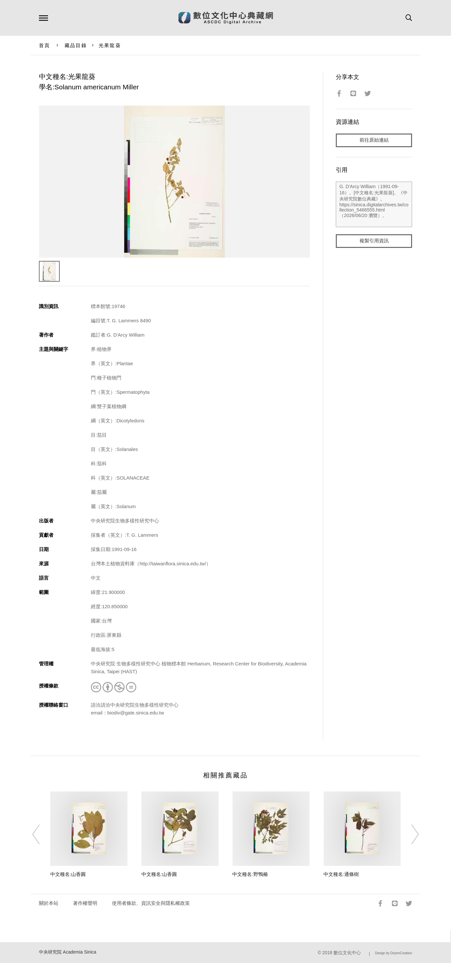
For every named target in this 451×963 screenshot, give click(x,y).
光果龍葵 (110, 45)
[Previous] (42, 834)
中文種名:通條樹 (341, 874)
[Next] (409, 834)
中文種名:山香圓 (68, 874)
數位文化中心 (347, 952)
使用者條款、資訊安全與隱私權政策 (151, 903)
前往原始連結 (374, 140)
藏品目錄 (76, 45)
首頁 (44, 45)
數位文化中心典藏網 (225, 18)
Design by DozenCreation (393, 953)
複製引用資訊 (374, 241)
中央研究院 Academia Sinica (67, 952)
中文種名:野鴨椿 (250, 874)
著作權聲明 (85, 903)
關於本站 (48, 903)
